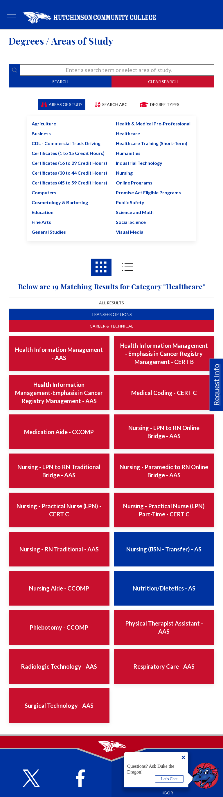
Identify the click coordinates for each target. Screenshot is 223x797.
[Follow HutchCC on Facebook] (80, 779)
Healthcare (128, 133)
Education (42, 212)
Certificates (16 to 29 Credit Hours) (69, 163)
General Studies (49, 232)
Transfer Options (111, 314)
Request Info (216, 384)
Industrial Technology (139, 163)
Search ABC (110, 104)
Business (41, 133)
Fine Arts (41, 222)
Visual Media (129, 232)
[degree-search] (111, 70)
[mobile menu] (11, 17)
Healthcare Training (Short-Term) (151, 143)
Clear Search (163, 81)
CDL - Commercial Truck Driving (66, 143)
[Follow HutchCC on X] (31, 779)
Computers (44, 192)
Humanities (128, 153)
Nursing (124, 173)
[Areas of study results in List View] (127, 267)
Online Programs (134, 182)
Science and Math (135, 212)
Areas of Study (62, 104)
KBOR (167, 792)
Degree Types (159, 104)
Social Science (131, 222)
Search (60, 81)
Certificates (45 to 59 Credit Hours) (69, 182)
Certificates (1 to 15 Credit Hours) (68, 153)
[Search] (14, 70)
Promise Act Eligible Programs (148, 192)
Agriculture (44, 123)
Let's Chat (169, 779)
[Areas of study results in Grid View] (101, 267)
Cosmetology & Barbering (60, 202)
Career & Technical (111, 325)
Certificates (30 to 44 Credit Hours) (69, 173)
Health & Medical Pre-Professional (153, 123)
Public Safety (130, 202)
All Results (111, 302)
